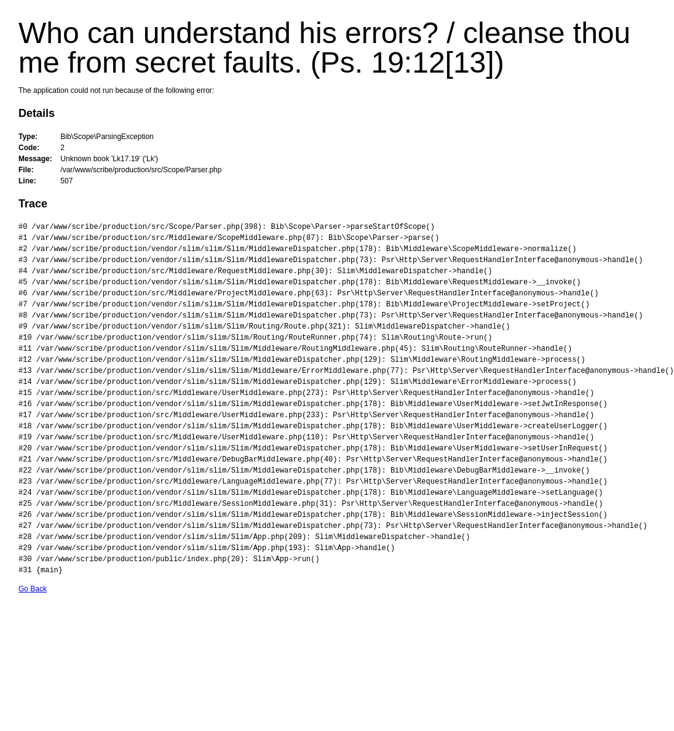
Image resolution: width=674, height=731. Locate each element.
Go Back (32, 589)
